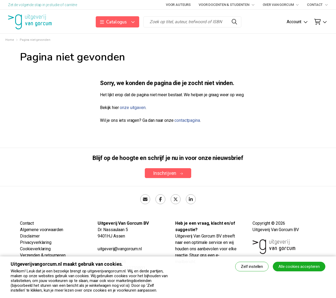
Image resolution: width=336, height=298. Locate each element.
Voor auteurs (178, 5)
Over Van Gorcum (281, 5)
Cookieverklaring (35, 248)
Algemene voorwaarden (41, 229)
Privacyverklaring (35, 242)
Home (9, 40)
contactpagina (187, 120)
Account (294, 21)
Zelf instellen (252, 266)
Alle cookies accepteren (299, 266)
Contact (317, 5)
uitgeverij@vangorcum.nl (120, 248)
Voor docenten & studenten (226, 5)
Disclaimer (30, 236)
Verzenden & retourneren (43, 255)
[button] (117, 21)
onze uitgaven (132, 107)
